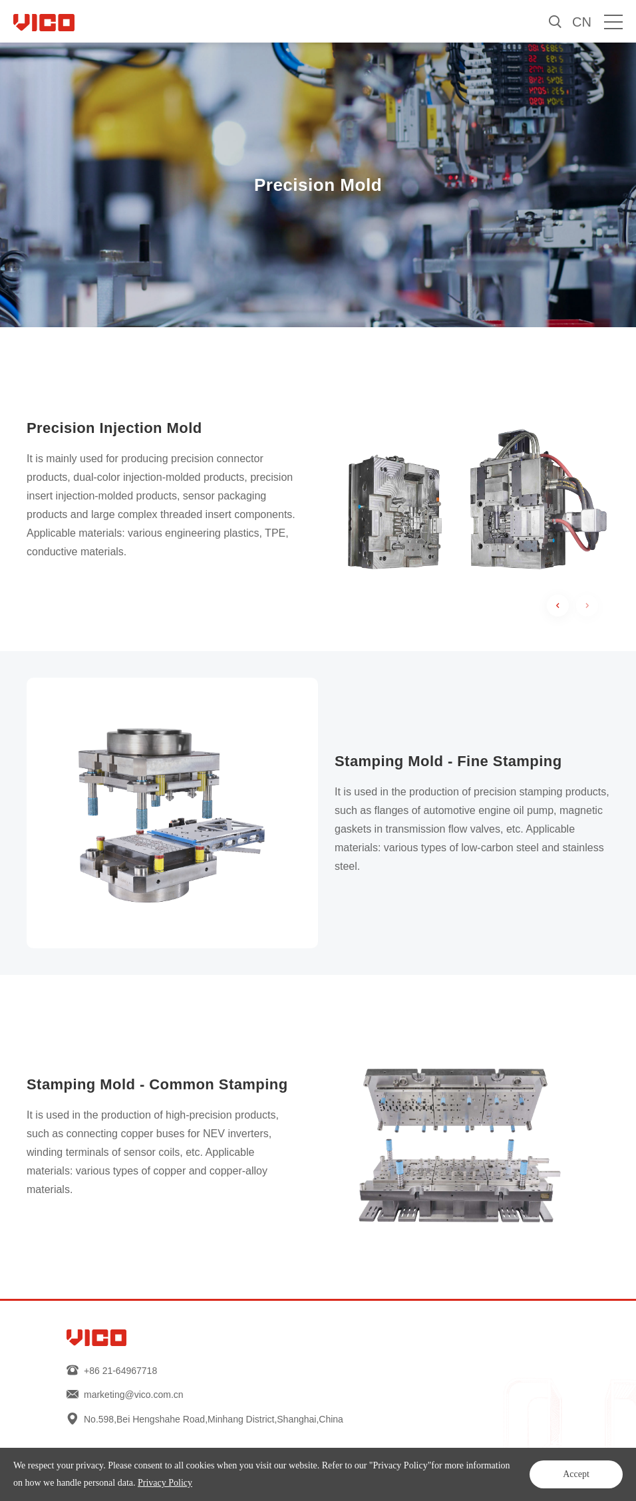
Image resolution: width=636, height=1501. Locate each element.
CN (581, 22)
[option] (464, 489)
